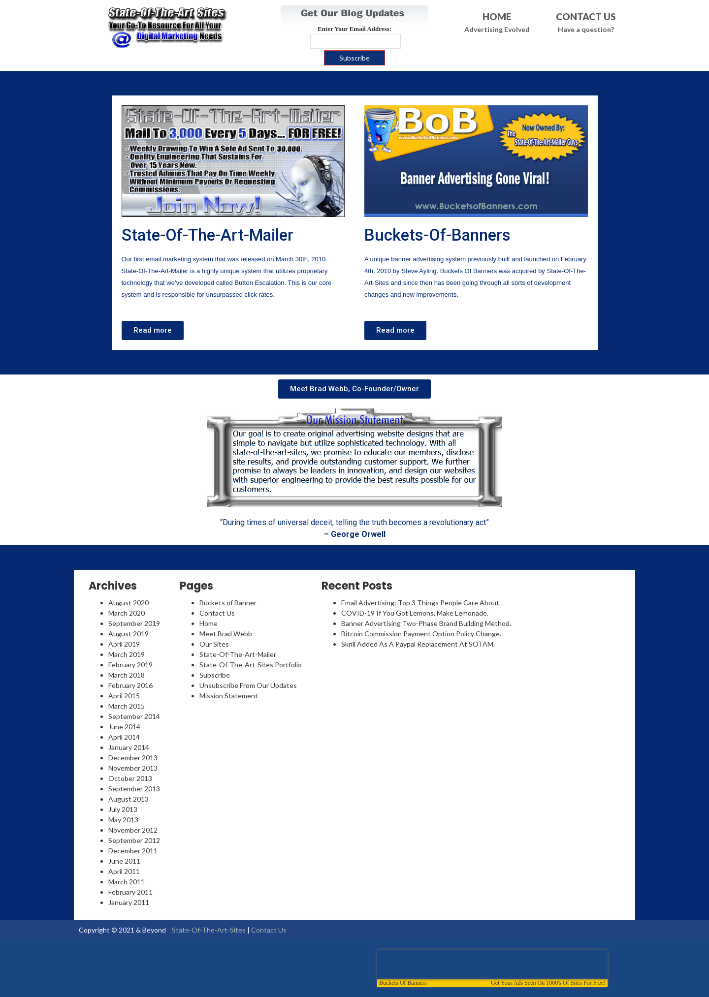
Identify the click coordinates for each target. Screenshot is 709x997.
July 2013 (122, 809)
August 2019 (128, 633)
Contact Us (217, 613)
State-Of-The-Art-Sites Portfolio (250, 664)
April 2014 (124, 737)
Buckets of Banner (228, 602)
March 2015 (126, 706)
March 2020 (126, 613)
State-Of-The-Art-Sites (209, 930)
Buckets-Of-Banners (437, 235)
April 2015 (124, 695)
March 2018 (126, 675)
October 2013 (130, 778)
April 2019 (124, 644)
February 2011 (130, 892)
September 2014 (134, 716)
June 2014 (124, 726)
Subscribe (214, 675)
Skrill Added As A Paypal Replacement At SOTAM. (418, 644)
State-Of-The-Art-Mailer (207, 235)
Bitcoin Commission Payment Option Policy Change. (421, 633)
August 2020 (128, 602)
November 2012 (133, 830)
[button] (153, 330)
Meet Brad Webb (225, 633)
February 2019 (130, 664)
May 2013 (123, 819)
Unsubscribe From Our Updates (248, 685)
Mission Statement (228, 695)
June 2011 (124, 861)
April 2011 (124, 871)
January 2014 (128, 747)
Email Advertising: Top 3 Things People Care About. (421, 602)
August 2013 (128, 799)
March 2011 (126, 881)
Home (208, 623)
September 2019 (134, 623)
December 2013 (133, 757)
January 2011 (128, 902)
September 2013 (134, 788)
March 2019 (126, 654)
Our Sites (214, 644)
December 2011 (133, 850)
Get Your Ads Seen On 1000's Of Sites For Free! (548, 982)
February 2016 (130, 685)
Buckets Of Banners (403, 982)
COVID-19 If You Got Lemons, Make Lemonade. (414, 613)
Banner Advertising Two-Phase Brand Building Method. (426, 623)
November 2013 (133, 768)
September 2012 (134, 840)
